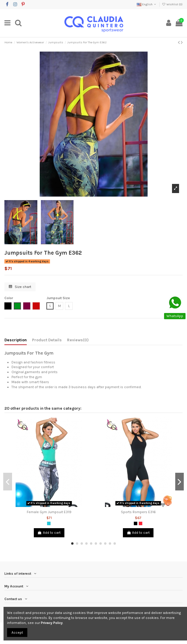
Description (15, 339)
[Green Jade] (49, 523)
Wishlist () (172, 4)
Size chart (20, 287)
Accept (17, 632)
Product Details (47, 339)
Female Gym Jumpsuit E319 (49, 512)
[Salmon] (140, 523)
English (147, 4)
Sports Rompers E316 (138, 512)
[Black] (135, 523)
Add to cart (49, 533)
